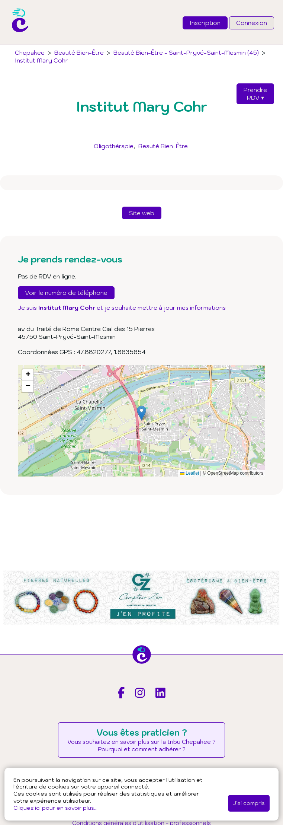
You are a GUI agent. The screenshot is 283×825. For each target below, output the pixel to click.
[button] (141, 413)
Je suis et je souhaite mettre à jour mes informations (122, 307)
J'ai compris (249, 802)
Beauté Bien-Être (163, 146)
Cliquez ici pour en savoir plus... (55, 807)
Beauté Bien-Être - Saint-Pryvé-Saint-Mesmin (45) (186, 52)
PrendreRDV (255, 93)
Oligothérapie (114, 146)
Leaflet (189, 473)
